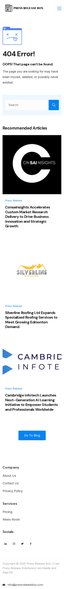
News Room (11, 519)
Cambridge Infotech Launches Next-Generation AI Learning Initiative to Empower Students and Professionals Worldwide (31, 402)
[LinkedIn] (6, 544)
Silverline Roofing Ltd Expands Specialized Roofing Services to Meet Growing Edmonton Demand (31, 319)
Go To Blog (32, 435)
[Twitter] (22, 544)
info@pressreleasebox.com (25, 584)
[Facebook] (31, 544)
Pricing (7, 512)
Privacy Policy (13, 491)
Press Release (13, 200)
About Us (9, 475)
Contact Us (11, 483)
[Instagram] (14, 544)
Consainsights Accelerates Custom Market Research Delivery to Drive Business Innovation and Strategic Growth (27, 217)
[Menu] (59, 8)
